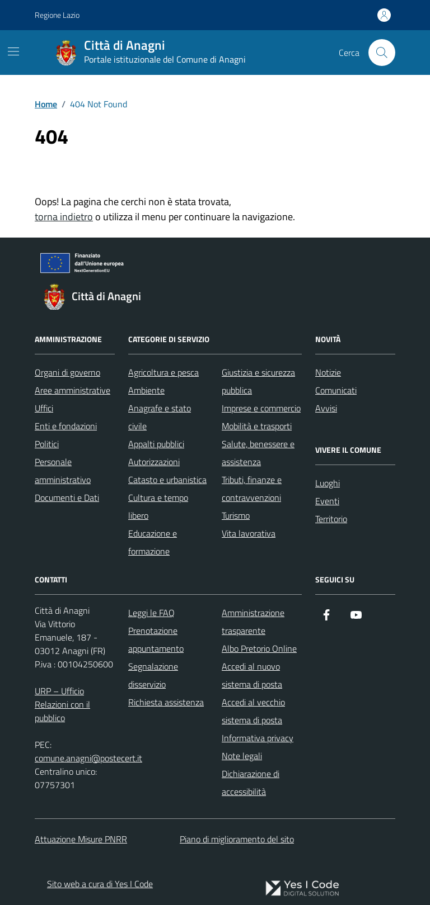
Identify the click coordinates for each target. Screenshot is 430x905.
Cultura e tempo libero (158, 506)
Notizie (328, 372)
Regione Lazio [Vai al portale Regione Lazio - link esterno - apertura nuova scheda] (57, 15)
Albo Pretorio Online (259, 648)
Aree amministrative (72, 390)
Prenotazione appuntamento (156, 639)
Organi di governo (67, 372)
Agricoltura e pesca (163, 372)
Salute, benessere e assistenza (258, 452)
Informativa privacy (257, 738)
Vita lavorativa (248, 533)
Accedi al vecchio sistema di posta (253, 711)
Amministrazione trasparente (253, 621)
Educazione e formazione (152, 542)
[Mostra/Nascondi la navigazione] (13, 51)
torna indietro (64, 216)
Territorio (331, 518)
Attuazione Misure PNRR (81, 839)
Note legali (242, 755)
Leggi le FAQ (151, 612)
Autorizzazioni (154, 461)
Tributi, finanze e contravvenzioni (252, 488)
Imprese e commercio (261, 408)
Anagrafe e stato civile (159, 417)
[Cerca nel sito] (381, 52)
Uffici (44, 408)
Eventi (327, 501)
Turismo (236, 515)
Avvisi (326, 408)
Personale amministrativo (63, 470)
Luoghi (327, 483)
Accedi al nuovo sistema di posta (252, 675)
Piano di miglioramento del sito (237, 839)
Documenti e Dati (67, 497)
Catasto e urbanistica (167, 479)
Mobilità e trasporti (257, 426)
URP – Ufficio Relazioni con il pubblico (62, 704)
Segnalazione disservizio (153, 675)
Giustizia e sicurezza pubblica (258, 381)
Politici (47, 444)
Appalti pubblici (156, 444)
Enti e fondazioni (66, 426)
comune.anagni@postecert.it (88, 758)
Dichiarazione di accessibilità (250, 782)
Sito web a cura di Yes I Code (100, 883)
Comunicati (336, 390)
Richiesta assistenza (166, 702)
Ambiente (146, 390)
